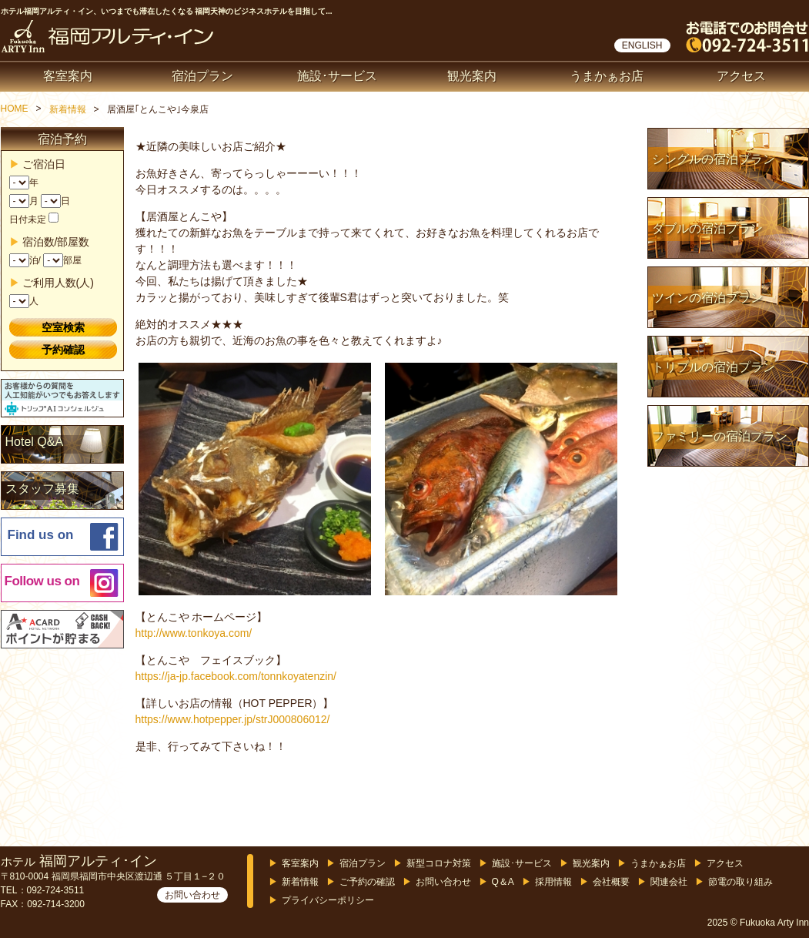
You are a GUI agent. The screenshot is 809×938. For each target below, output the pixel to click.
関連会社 (668, 881)
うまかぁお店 (607, 75)
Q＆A (503, 881)
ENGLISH (642, 45)
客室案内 (67, 75)
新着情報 (67, 109)
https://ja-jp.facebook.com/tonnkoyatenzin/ (235, 676)
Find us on (41, 535)
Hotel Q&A (34, 441)
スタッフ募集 (42, 488)
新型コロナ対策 (438, 863)
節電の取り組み (740, 881)
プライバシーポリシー (328, 900)
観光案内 (471, 75)
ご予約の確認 (367, 881)
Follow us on (42, 581)
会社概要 (611, 881)
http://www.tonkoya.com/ (193, 633)
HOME (14, 108)
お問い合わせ (192, 894)
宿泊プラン (202, 75)
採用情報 (553, 881)
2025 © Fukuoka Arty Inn (758, 922)
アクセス (741, 75)
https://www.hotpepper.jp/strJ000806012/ (232, 719)
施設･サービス (337, 75)
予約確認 (63, 349)
